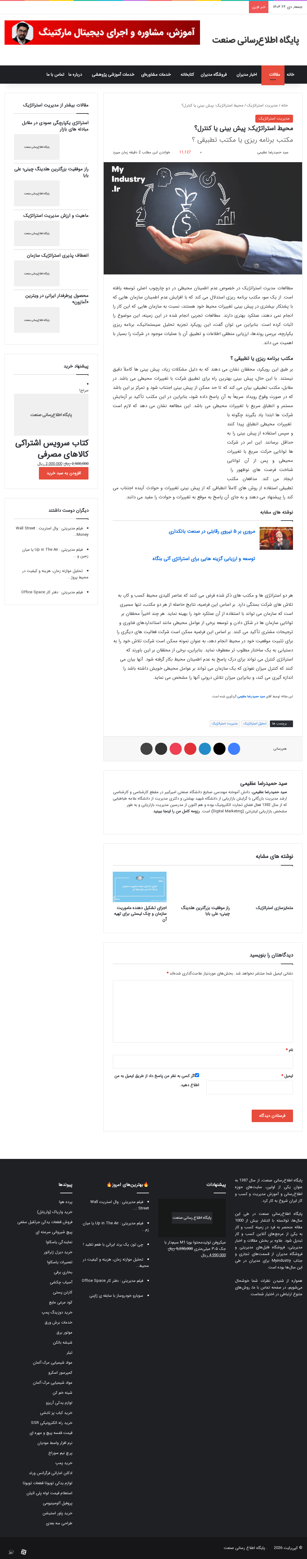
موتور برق (64, 1332)
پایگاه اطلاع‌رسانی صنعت (282, 1180)
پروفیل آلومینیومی (57, 1503)
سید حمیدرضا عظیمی (272, 152)
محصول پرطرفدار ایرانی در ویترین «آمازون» (56, 299)
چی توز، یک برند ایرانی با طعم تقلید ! (113, 1244)
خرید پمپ (63, 1463)
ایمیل (287, 1076)
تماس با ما (55, 74)
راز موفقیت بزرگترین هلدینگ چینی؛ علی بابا (205, 911)
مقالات (274, 74)
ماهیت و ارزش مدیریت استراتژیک (55, 215)
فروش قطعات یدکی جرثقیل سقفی (44, 1222)
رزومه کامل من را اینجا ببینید (176, 811)
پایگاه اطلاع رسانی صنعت (244, 1548)
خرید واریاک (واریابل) (54, 1212)
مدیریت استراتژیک (262, 105)
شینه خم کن (62, 1393)
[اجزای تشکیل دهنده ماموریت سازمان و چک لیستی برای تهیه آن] (140, 887)
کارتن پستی (62, 1292)
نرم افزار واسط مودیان (54, 1443)
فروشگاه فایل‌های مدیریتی (262, 1247)
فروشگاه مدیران (214, 74)
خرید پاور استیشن (57, 1513)
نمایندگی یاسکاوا (59, 1242)
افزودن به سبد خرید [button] (64, 473)
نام (289, 1050)
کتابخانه (187, 74)
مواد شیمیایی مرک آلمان (52, 1362)
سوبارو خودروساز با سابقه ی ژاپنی (116, 1295)
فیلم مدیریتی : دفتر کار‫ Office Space (52, 592)
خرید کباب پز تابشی (56, 1413)
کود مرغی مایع (60, 1302)
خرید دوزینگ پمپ (57, 1312)
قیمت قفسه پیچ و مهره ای (50, 1433)
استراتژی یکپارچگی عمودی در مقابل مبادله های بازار (55, 126)
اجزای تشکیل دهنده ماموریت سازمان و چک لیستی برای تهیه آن (140, 914)
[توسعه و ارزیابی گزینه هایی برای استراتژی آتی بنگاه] (276, 565)
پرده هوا (65, 1202)
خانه (293, 74)
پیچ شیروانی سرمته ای (54, 1232)
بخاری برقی (63, 1272)
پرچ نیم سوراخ (60, 1453)
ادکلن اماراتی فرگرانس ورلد (50, 1473)
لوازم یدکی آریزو (59, 1403)
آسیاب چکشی (61, 1282)
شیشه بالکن (62, 1342)
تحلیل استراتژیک (254, 723)
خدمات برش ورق (58, 1322)
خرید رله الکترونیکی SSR (51, 1423)
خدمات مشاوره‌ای (156, 74)
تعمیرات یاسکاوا (59, 1262)
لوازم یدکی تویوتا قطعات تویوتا (47, 1483)
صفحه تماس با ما (266, 1287)
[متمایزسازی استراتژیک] (266, 887)
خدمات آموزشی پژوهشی (113, 74)
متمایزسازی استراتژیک (274, 908)
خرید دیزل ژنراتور (58, 1252)
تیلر (69, 1352)
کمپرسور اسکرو (60, 1372)
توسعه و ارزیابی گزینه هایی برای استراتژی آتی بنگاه (204, 559)
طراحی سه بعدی (59, 1523)
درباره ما (75, 74)
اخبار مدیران (246, 74)
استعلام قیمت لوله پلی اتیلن (49, 1493)
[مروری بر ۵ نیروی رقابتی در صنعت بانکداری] (276, 538)
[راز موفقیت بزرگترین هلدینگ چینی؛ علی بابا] (203, 887)
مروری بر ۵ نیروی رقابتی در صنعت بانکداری (212, 531)
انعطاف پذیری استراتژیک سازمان (57, 255)
